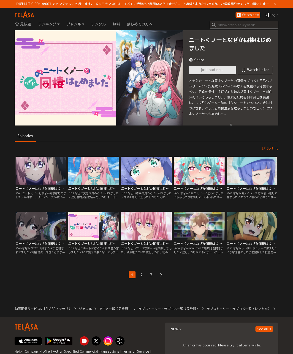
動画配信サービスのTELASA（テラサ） (43, 309)
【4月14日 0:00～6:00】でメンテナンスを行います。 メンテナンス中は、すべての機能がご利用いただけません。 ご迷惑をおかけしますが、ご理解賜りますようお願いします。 (143, 4)
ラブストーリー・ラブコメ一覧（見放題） (168, 309)
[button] (248, 15)
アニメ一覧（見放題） (115, 309)
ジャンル (85, 309)
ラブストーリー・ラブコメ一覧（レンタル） (239, 309)
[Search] (244, 25)
